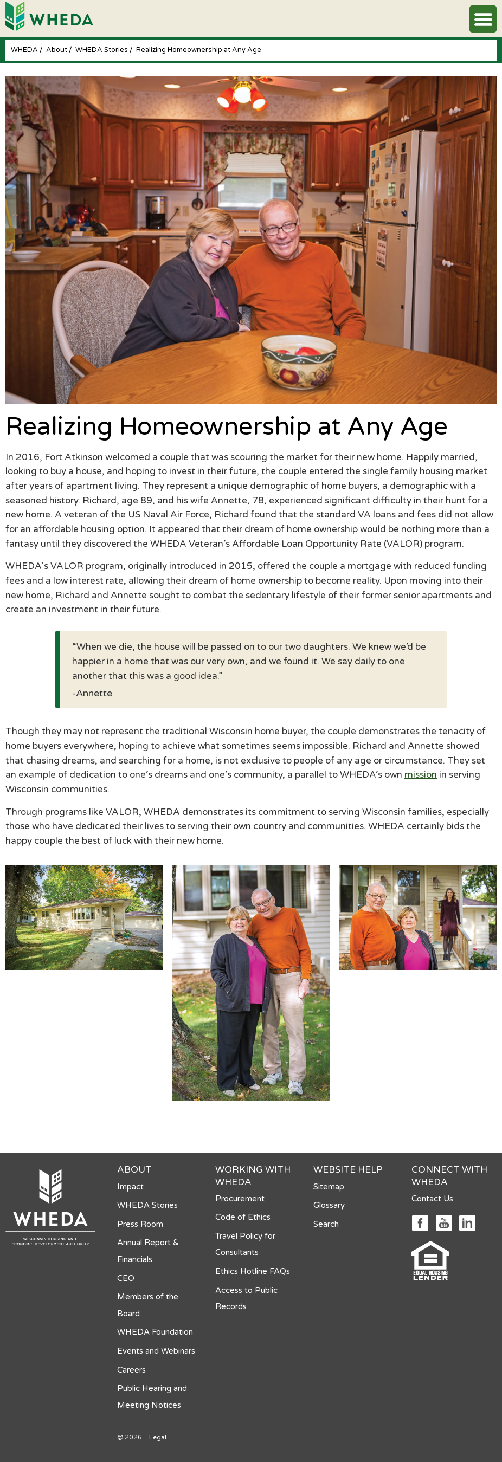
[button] (483, 19)
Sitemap (328, 1187)
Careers (131, 1370)
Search (326, 1224)
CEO (125, 1278)
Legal (157, 1437)
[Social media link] (419, 1222)
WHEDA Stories (102, 50)
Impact (130, 1187)
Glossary (329, 1205)
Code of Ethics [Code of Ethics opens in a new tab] (243, 1217)
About (57, 50)
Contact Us (432, 1199)
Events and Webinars (156, 1351)
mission (420, 774)
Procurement (240, 1199)
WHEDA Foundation (155, 1332)
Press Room (140, 1224)
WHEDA (25, 50)
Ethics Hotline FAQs (252, 1271)
